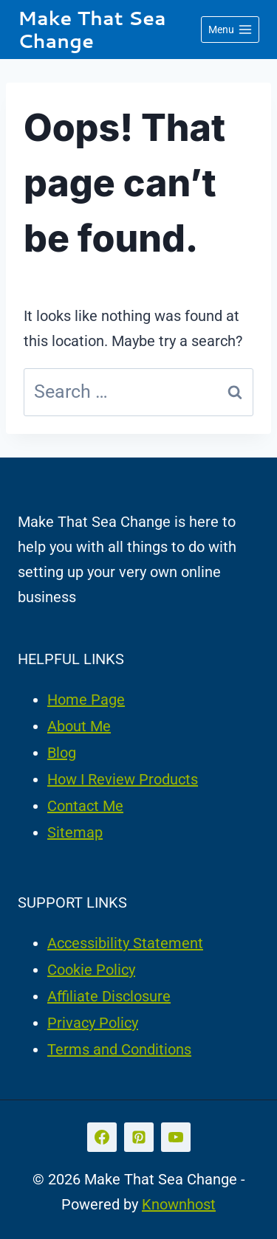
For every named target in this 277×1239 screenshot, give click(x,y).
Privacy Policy (92, 1023)
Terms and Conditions (119, 1049)
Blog (61, 753)
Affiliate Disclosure (109, 996)
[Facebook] (102, 1137)
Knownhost (179, 1204)
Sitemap (75, 832)
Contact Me (85, 806)
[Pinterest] (139, 1137)
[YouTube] (176, 1137)
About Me (79, 726)
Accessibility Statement (125, 943)
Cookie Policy (91, 970)
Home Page (86, 699)
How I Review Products (122, 779)
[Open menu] (230, 29)
